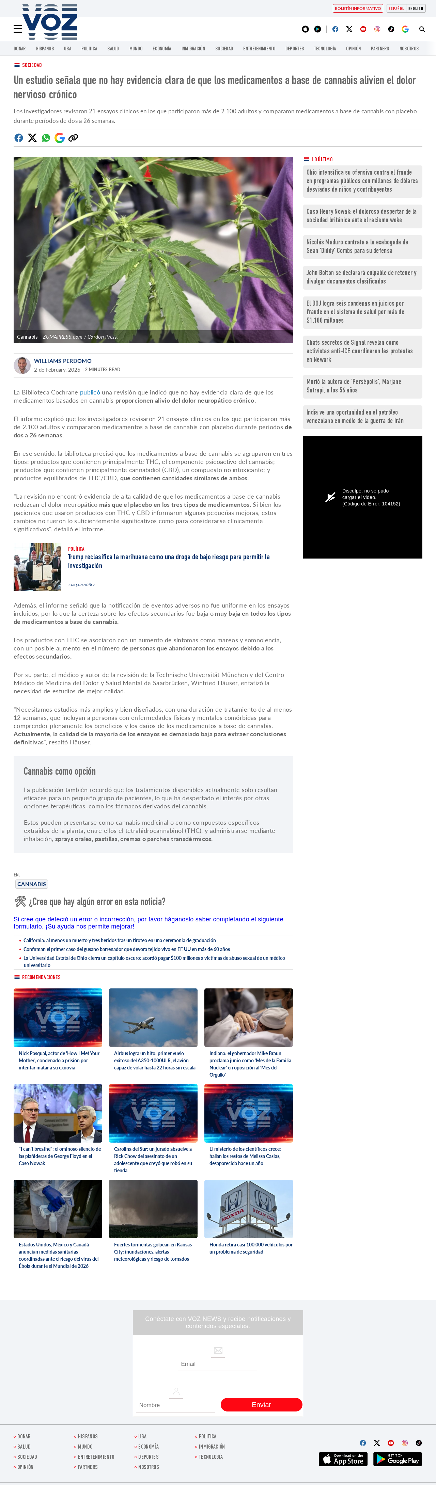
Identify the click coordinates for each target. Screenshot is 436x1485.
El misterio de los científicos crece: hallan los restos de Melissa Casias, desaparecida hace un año (245, 1156)
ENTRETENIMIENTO (259, 49)
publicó (90, 392)
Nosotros (409, 49)
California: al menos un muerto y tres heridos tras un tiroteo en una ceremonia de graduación (120, 940)
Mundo (136, 49)
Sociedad (224, 49)
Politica (89, 49)
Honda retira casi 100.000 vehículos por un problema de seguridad (251, 1248)
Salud (113, 49)
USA (67, 49)
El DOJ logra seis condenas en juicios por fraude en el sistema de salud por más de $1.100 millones (355, 313)
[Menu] (18, 29)
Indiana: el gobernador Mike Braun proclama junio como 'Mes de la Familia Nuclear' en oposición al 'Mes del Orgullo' (250, 1064)
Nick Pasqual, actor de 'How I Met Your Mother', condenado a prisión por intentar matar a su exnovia (59, 1060)
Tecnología (325, 49)
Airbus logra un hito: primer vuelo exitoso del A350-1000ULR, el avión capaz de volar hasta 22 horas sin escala (155, 1060)
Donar (20, 49)
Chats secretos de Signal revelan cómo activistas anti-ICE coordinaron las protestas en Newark (360, 352)
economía (162, 49)
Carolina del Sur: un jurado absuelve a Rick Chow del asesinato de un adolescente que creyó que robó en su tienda (153, 1159)
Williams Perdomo (63, 360)
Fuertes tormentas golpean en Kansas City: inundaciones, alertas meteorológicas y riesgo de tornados (153, 1252)
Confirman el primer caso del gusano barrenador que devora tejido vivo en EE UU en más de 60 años (127, 949)
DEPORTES (294, 49)
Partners (380, 49)
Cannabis (31, 884)
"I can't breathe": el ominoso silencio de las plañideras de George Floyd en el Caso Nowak (60, 1156)
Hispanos (45, 49)
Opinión (353, 49)
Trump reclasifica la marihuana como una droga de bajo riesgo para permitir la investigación (169, 562)
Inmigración (193, 49)
